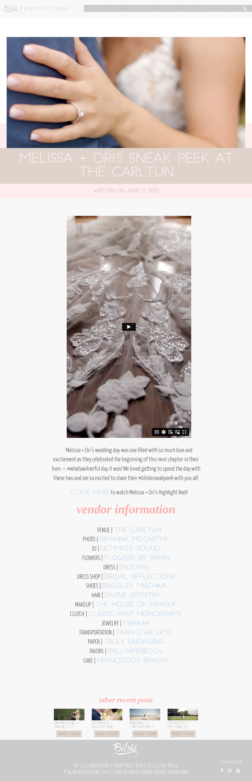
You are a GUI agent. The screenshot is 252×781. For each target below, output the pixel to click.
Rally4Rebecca (135, 652)
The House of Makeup (136, 605)
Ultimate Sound (130, 549)
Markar (136, 624)
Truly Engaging (134, 642)
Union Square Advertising (165, 772)
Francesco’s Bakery (133, 661)
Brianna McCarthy (134, 540)
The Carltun (137, 530)
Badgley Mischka (134, 586)
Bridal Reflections (139, 577)
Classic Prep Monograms (135, 614)
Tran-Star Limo (144, 633)
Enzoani (134, 568)
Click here (90, 493)
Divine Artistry (132, 596)
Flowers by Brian (137, 558)
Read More (69, 734)
